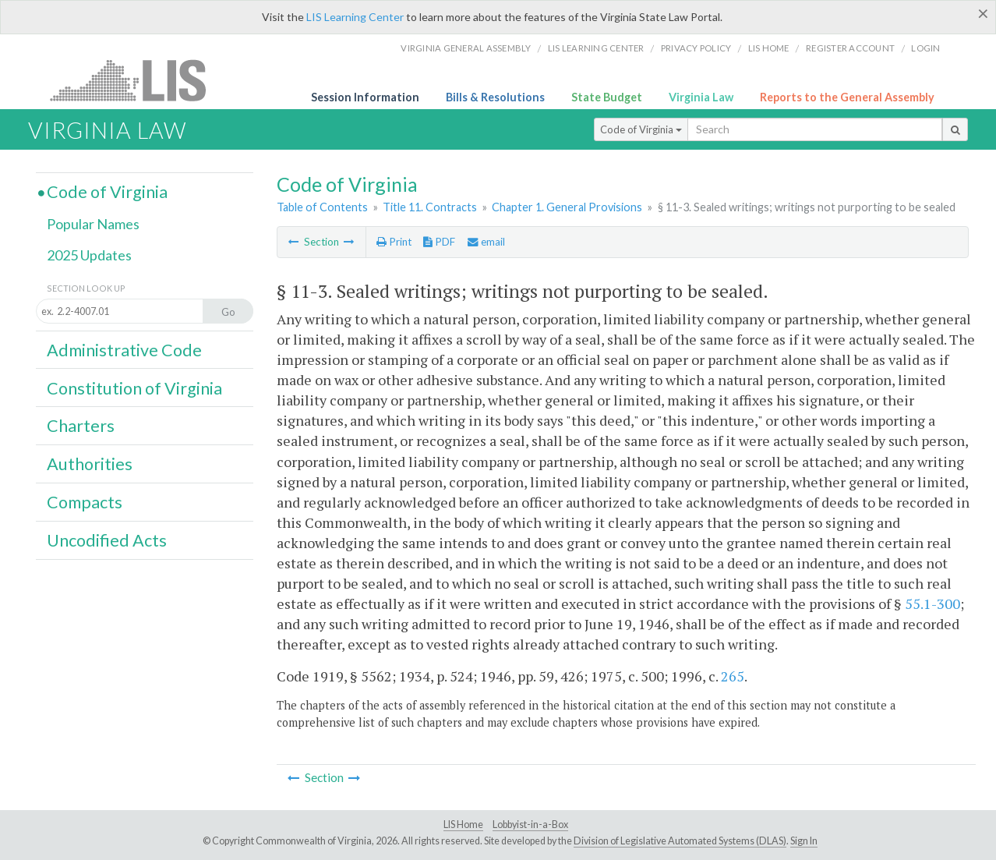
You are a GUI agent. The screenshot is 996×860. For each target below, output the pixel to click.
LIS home (768, 48)
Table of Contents (322, 207)
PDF (439, 241)
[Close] (983, 13)
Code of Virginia (641, 129)
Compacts (84, 502)
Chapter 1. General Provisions (567, 207)
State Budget (606, 97)
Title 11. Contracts (430, 207)
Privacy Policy (696, 48)
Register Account (850, 48)
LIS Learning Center (355, 16)
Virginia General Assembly (466, 48)
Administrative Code (124, 350)
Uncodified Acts (107, 540)
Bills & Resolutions (495, 97)
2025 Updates (89, 255)
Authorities (89, 464)
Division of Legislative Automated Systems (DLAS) (680, 841)
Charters (81, 426)
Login (925, 48)
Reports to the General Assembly (847, 97)
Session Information (365, 97)
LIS (137, 79)
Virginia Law (701, 97)
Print (393, 241)
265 (732, 676)
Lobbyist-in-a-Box (530, 824)
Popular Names (93, 223)
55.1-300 (932, 603)
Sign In (804, 841)
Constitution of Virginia (134, 388)
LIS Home (463, 824)
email (486, 241)
